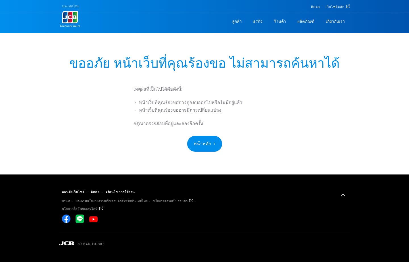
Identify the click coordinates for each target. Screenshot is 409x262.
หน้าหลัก (202, 143)
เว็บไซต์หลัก (335, 7)
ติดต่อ (315, 7)
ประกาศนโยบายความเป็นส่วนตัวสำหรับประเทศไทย (111, 201)
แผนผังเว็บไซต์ (73, 192)
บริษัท (66, 201)
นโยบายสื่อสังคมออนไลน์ (80, 209)
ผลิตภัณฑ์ (305, 21)
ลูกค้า (237, 21)
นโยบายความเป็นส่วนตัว (170, 201)
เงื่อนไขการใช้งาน (120, 192)
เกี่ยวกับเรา (335, 21)
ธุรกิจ (257, 21)
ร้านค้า (280, 21)
